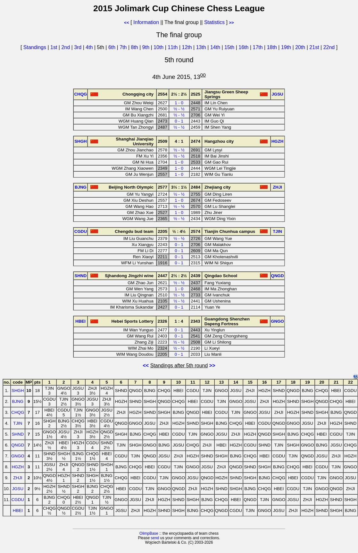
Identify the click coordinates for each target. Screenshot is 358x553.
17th (258, 47)
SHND (18, 434)
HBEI (18, 510)
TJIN (17, 423)
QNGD (17, 445)
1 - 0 (179, 102)
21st (315, 47)
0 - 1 (179, 121)
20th (301, 47)
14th (216, 47)
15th (230, 47)
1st (54, 47)
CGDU (18, 499)
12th (188, 47)
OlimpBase (148, 533)
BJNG (18, 401)
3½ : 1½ (179, 187)
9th (146, 47)
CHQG (17, 412)
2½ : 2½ (179, 94)
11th (173, 47)
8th (135, 47)
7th (124, 47)
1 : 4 (179, 321)
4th (90, 47)
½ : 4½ (179, 231)
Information (146, 22)
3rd (78, 47)
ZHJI (17, 477)
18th (273, 47)
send (155, 538)
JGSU (18, 488)
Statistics (214, 22)
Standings (34, 47)
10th (159, 47)
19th (287, 47)
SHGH (18, 390)
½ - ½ (178, 108)
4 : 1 (179, 141)
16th (244, 47)
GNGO (17, 456)
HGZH (18, 466)
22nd (329, 47)
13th (202, 47)
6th (112, 47)
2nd (66, 47)
